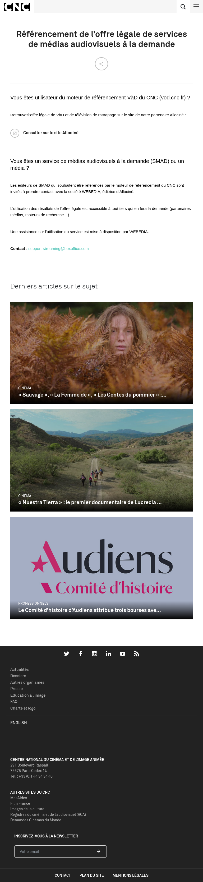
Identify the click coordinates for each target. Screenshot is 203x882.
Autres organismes (27, 682)
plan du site (92, 875)
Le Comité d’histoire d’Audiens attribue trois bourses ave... (89, 610)
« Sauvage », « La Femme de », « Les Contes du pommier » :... (92, 394)
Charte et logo (22, 708)
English (18, 722)
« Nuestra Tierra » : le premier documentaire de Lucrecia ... (90, 502)
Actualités (19, 669)
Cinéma (24, 388)
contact (63, 875)
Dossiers (18, 675)
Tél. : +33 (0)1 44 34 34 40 (31, 776)
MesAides (18, 798)
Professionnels (33, 603)
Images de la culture (27, 809)
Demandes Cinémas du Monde (35, 820)
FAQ (13, 701)
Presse (16, 688)
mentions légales (131, 875)
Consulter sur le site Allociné (51, 132)
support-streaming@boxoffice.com (58, 248)
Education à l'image (27, 695)
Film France (20, 803)
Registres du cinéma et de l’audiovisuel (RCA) (48, 814)
